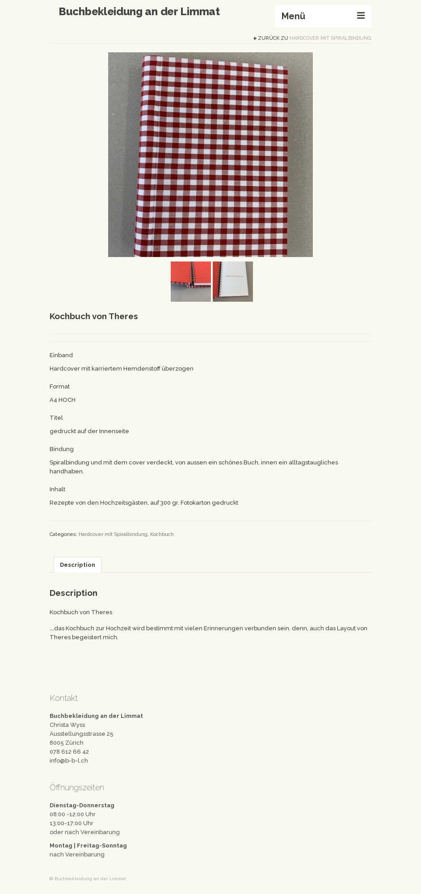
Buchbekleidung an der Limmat (139, 11)
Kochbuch (162, 534)
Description (77, 564)
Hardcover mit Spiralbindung (330, 38)
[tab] (77, 565)
